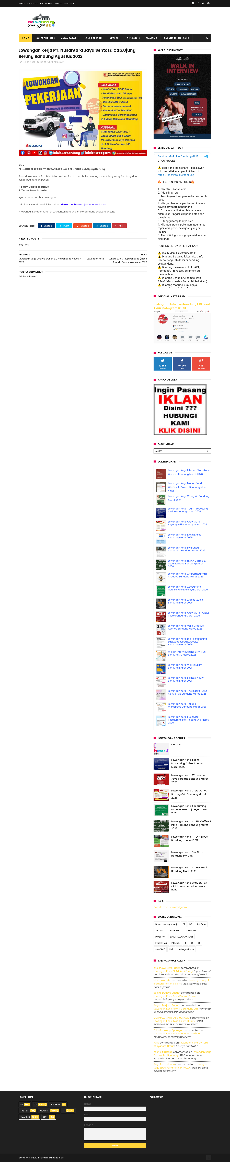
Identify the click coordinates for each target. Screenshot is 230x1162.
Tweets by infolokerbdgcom (170, 907)
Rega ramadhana (164, 1064)
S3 (199, 943)
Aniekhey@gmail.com (167, 968)
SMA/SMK (151, 38)
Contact (176, 744)
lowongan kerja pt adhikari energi (173, 971)
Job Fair (159, 930)
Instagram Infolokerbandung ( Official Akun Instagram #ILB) (182, 306)
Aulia (156, 1042)
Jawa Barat (68, 38)
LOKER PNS (160, 936)
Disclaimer (46, 3)
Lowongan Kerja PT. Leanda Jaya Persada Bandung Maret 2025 (189, 779)
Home (22, 3)
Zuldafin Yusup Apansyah (168, 1030)
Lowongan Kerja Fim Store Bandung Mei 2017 (187, 853)
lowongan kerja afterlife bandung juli (176, 1008)
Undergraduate (186, 949)
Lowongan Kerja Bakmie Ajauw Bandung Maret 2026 (185, 679)
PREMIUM (48, 62)
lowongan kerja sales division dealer (175, 996)
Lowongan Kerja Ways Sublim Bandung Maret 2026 (185, 666)
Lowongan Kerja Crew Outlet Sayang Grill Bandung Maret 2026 (187, 523)
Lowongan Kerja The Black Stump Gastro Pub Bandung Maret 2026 (187, 692)
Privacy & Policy (64, 3)
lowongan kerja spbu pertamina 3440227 (180, 1066)
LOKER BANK (173, 930)
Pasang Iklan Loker (176, 38)
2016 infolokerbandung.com (48, 1157)
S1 (186, 943)
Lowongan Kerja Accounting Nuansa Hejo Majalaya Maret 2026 (188, 588)
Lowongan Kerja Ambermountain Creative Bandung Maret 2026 (187, 575)
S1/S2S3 (114, 38)
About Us (32, 3)
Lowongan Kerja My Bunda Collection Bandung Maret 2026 (186, 549)
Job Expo (201, 924)
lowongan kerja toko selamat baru (174, 1021)
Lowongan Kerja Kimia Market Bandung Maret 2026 (185, 536)
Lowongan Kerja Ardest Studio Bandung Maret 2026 (185, 601)
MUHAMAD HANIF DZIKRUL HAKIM (171, 1017)
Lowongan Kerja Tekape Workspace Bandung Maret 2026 (187, 705)
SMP (171, 949)
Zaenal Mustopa (163, 1052)
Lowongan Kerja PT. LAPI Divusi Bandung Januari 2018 (189, 838)
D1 (184, 924)
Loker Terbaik (94, 38)
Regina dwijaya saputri (167, 992)
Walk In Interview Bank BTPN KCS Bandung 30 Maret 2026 (187, 653)
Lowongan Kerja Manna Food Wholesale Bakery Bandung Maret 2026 (188, 487)
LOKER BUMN (190, 930)
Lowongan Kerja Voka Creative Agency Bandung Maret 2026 (186, 627)
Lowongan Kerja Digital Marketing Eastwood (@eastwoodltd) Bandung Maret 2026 (187, 641)
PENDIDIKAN (161, 943)
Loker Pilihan (44, 38)
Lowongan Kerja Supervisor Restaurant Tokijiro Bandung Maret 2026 (188, 719)
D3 (41, 62)
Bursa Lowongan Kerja (166, 924)
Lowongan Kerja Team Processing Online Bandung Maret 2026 (188, 510)
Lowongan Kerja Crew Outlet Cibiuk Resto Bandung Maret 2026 (188, 614)
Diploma (132, 38)
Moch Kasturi (161, 980)
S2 (192, 943)
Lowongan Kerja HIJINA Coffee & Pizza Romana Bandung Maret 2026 (187, 563)
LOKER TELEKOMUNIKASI (181, 936)
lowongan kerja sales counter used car (177, 1033)
